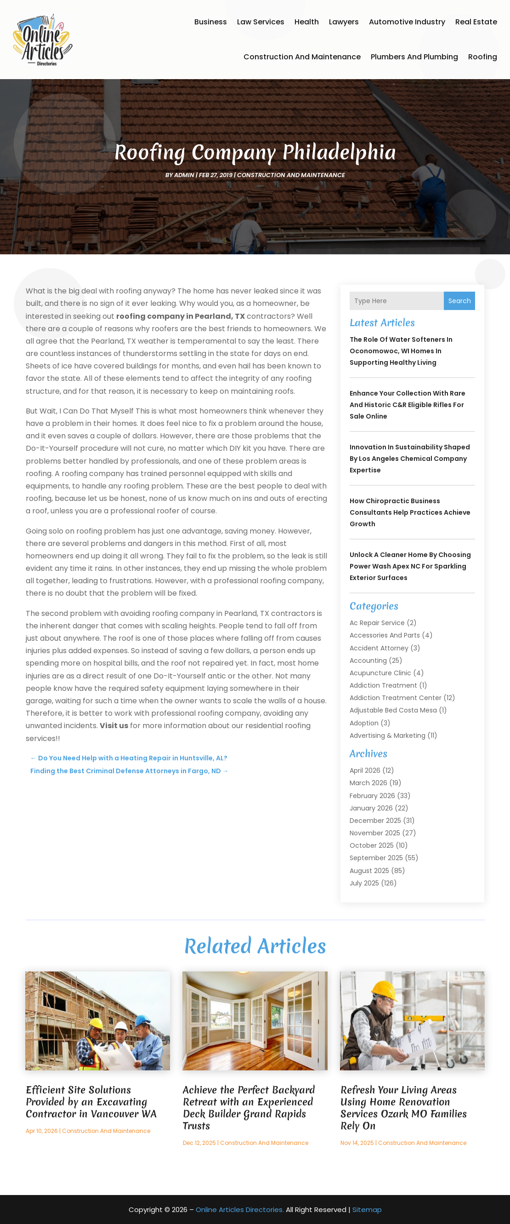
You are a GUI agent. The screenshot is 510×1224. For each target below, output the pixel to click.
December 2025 (375, 820)
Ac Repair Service (377, 622)
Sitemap (367, 1209)
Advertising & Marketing (387, 735)
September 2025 (376, 857)
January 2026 (371, 808)
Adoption (364, 723)
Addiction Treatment (383, 685)
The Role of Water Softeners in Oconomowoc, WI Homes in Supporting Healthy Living (401, 351)
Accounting (368, 660)
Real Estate (476, 22)
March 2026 (368, 782)
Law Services (260, 22)
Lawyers (344, 22)
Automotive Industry (407, 22)
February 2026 (372, 795)
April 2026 (365, 770)
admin (184, 175)
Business (210, 22)
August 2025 (369, 870)
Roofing (482, 57)
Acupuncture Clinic (380, 673)
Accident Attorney (379, 648)
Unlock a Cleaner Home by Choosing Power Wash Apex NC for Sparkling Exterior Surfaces (410, 566)
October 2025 (372, 845)
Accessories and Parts (385, 635)
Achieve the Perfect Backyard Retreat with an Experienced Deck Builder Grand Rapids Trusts (249, 1107)
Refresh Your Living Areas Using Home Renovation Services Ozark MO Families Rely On (403, 1107)
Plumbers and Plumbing (414, 57)
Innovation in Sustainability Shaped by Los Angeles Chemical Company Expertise (410, 458)
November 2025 (375, 833)
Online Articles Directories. (240, 1209)
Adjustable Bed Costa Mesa (393, 710)
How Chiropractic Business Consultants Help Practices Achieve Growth (410, 512)
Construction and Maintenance (302, 57)
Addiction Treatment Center (396, 697)
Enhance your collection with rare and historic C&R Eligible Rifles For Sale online (407, 405)
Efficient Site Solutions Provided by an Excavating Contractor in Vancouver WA (91, 1102)
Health (307, 22)
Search (459, 300)
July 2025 (364, 883)
